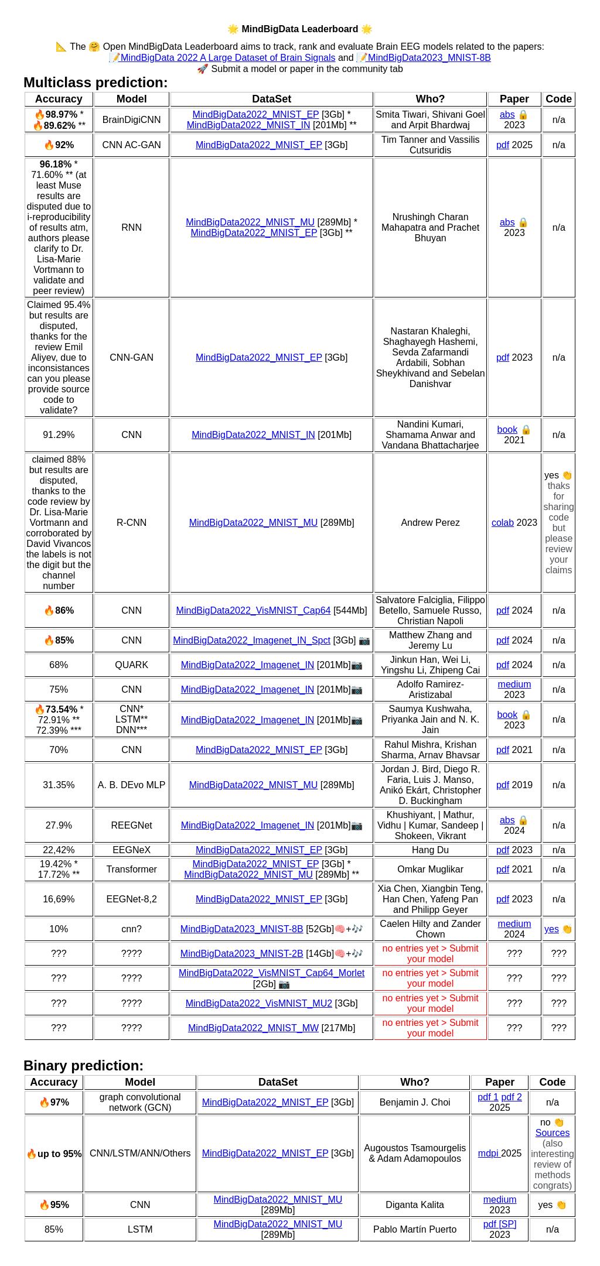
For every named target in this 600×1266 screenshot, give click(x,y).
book (507, 429)
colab (503, 523)
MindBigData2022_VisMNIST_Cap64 (253, 610)
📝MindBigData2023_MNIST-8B (423, 58)
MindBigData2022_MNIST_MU (250, 222)
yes (551, 929)
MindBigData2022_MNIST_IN (249, 125)
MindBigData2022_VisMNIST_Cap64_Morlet (271, 973)
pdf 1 (488, 1097)
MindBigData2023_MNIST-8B (242, 929)
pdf (502, 145)
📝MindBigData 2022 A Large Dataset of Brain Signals (222, 58)
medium (514, 684)
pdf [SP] (500, 1224)
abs (507, 114)
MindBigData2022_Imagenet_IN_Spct (251, 640)
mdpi (489, 1153)
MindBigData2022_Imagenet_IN (248, 665)
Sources (553, 1133)
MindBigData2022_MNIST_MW (253, 1028)
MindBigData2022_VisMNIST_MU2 (259, 1003)
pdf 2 (511, 1097)
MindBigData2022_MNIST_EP (256, 114)
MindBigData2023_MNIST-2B (242, 954)
